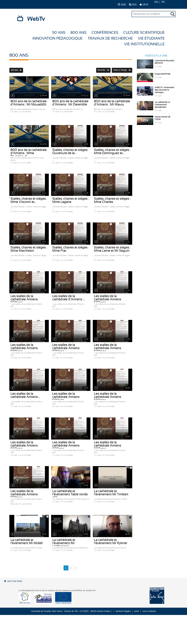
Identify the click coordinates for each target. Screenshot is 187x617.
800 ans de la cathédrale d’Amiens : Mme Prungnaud (29, 153)
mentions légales (123, 611)
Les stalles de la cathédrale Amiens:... (25, 395)
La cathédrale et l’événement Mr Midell (27, 541)
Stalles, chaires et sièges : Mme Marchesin (29, 249)
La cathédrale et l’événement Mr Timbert (111, 492)
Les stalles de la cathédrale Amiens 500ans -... (24, 299)
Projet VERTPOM (162, 74)
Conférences (105, 32)
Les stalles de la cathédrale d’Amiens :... (68, 297)
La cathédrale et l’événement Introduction (162, 105)
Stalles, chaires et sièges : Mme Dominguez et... (112, 151)
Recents (103, 70)
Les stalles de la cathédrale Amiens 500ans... (107, 299)
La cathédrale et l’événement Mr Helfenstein (63, 543)
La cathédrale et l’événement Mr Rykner (110, 541)
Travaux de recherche (110, 38)
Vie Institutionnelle (144, 44)
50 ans (58, 32)
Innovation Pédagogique (57, 38)
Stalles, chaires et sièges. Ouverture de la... (70, 151)
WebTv (36, 19)
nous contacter (149, 611)
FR (163, 2)
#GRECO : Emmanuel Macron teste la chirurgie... (164, 90)
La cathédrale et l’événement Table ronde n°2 (70, 494)
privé (136, 611)
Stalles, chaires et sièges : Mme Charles (112, 200)
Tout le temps (122, 70)
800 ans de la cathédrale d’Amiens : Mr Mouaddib (29, 103)
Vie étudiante (151, 38)
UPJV (144, 4)
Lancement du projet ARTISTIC (164, 62)
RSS (133, 4)
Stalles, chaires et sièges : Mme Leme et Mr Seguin (112, 249)
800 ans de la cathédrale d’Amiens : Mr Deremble (70, 103)
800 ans (78, 32)
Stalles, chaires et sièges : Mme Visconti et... (29, 200)
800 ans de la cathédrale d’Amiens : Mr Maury (112, 103)
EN (156, 2)
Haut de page (14, 581)
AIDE (122, 4)
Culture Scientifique (144, 32)
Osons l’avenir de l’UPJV (162, 118)
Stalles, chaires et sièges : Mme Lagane (70, 200)
